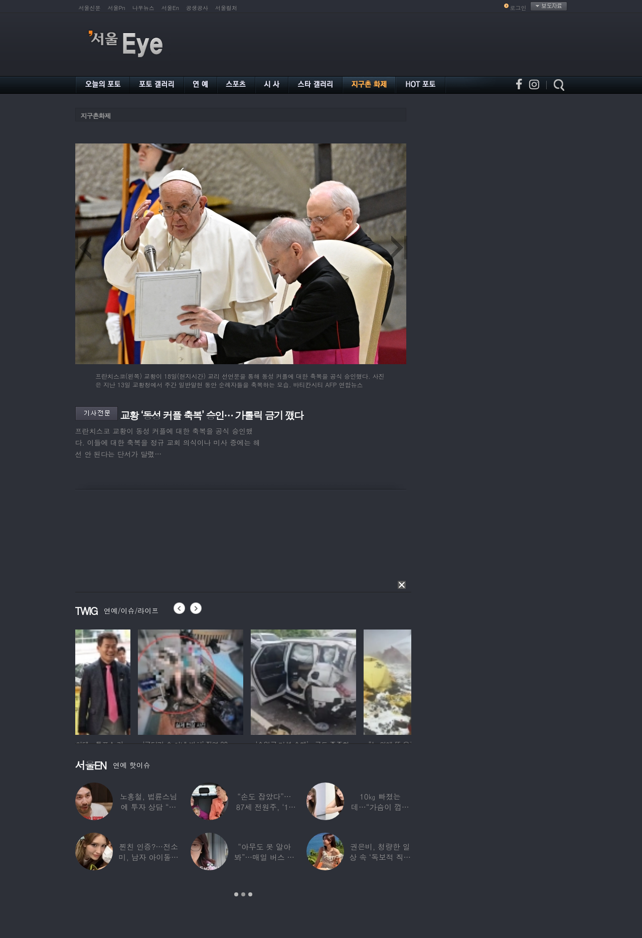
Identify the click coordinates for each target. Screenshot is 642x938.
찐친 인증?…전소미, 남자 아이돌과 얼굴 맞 (149, 857)
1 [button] (236, 894)
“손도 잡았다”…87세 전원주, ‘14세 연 (264, 807)
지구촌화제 (96, 115)
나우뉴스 (143, 8)
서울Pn (116, 8)
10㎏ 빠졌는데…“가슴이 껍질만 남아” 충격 (380, 807)
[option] (128, 680)
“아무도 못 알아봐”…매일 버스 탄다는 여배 (264, 857)
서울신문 (90, 8)
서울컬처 (226, 8)
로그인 (518, 8)
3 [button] (250, 894)
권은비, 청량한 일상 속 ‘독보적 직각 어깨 (380, 857)
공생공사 (197, 8)
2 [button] (243, 894)
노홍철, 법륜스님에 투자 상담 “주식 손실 (148, 807)
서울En (170, 8)
